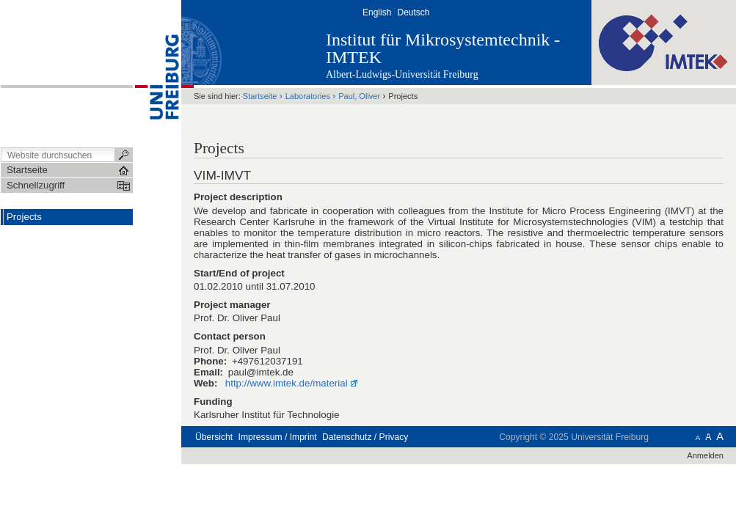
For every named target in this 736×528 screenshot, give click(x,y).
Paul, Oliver (360, 96)
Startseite (260, 96)
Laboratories (307, 96)
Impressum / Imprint (277, 437)
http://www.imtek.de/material (286, 383)
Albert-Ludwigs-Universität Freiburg (402, 74)
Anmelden (705, 455)
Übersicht (214, 437)
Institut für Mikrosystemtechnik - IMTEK (443, 48)
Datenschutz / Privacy (365, 437)
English (376, 12)
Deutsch (413, 12)
